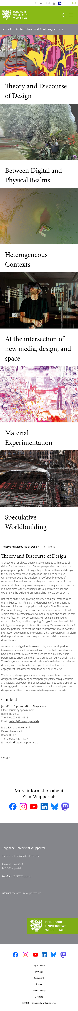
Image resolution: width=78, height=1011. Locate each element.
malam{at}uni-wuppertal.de (24, 721)
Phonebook (42, 3)
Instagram (6, 757)
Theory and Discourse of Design (20, 546)
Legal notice (39, 965)
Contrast (36, 3)
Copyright (39, 977)
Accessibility (39, 990)
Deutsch (67, 3)
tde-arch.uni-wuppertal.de (26, 893)
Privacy (39, 971)
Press (39, 984)
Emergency (54, 3)
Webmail (48, 3)
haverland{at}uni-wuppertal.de (21, 742)
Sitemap (39, 996)
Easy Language (61, 3)
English (74, 3)
